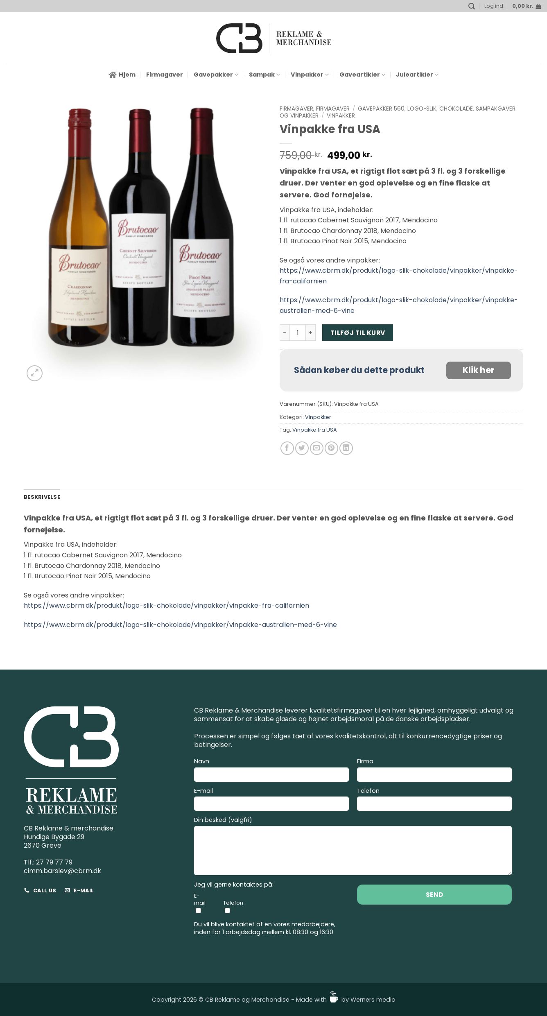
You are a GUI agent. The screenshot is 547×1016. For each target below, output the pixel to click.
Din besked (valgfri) (353, 847)
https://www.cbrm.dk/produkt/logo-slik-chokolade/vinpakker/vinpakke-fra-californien (166, 605)
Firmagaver (164, 74)
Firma (434, 771)
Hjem (122, 74)
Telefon (434, 800)
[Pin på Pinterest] (331, 448)
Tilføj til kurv (357, 332)
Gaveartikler (362, 74)
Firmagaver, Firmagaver (315, 109)
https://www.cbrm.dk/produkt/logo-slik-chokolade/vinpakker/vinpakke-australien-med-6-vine (180, 624)
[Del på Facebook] (287, 448)
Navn (271, 771)
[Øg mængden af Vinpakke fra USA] (311, 332)
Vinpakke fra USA (314, 429)
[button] (471, 6)
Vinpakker (310, 74)
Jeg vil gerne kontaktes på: (234, 885)
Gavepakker (216, 74)
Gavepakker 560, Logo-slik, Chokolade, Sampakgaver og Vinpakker (397, 112)
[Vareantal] (297, 332)
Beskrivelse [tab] (42, 496)
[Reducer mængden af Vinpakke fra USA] (284, 332)
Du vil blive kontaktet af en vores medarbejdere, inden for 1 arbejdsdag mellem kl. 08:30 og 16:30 (264, 928)
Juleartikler (417, 74)
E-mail (271, 800)
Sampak (264, 74)
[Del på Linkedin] (346, 448)
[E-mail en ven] (316, 448)
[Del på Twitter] (302, 448)
